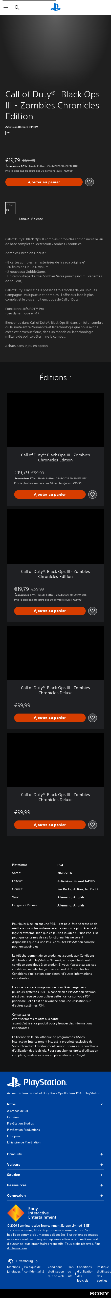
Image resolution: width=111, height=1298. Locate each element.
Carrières (13, 1117)
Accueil (12, 1093)
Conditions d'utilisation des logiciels (85, 1274)
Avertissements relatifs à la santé (35, 1019)
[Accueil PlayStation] (55, 7)
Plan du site (71, 1271)
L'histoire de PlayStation (23, 1142)
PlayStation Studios (20, 1123)
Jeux (25, 1093)
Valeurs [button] (55, 1164)
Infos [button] (55, 1104)
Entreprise (14, 1136)
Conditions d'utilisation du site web (56, 1271)
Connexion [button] (55, 1195)
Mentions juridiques (14, 1269)
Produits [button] (55, 1154)
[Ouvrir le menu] (5, 7)
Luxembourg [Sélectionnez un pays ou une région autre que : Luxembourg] (23, 1261)
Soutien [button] (55, 1174)
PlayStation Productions (23, 1130)
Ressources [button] (55, 1185)
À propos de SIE (18, 1111)
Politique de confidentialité (34, 1269)
